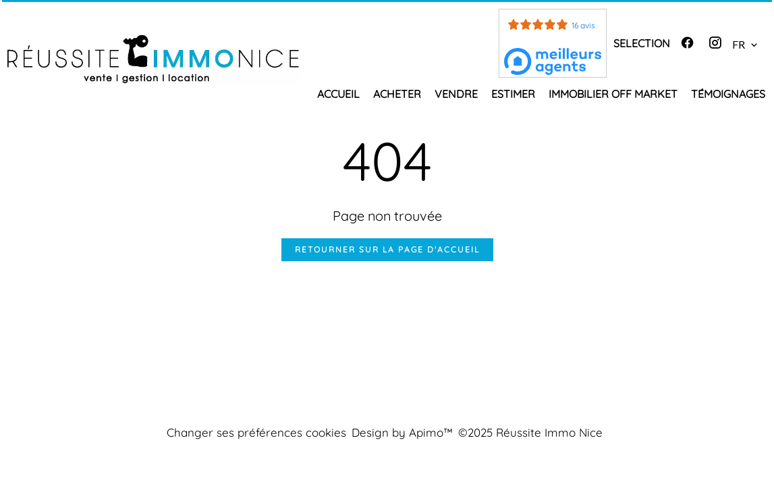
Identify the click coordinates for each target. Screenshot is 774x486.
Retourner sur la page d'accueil (387, 249)
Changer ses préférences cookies (256, 432)
